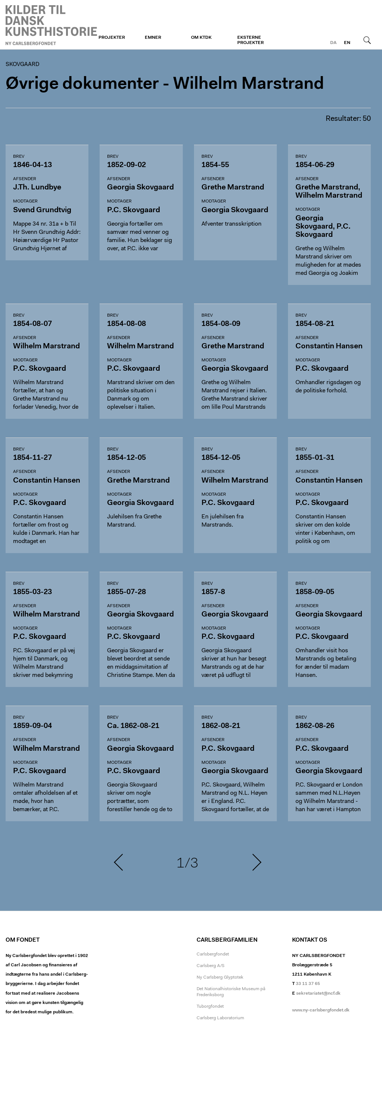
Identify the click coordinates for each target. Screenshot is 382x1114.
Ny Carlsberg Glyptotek (220, 977)
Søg (367, 40)
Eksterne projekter (250, 40)
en (347, 43)
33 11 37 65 (308, 984)
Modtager (25, 201)
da (333, 43)
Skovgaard (51, 25)
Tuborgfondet (210, 1006)
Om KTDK (201, 37)
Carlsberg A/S (211, 966)
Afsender (24, 179)
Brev (18, 156)
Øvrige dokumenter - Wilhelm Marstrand (165, 84)
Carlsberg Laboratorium (220, 1018)
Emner (153, 37)
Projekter (111, 37)
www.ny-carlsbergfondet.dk (321, 1010)
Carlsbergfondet (213, 954)
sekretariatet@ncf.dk (318, 993)
